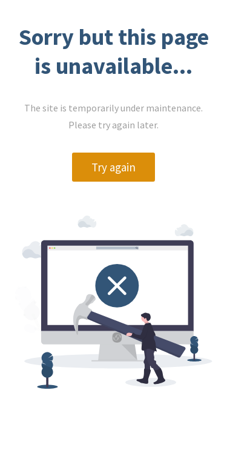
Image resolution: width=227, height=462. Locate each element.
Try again (113, 167)
